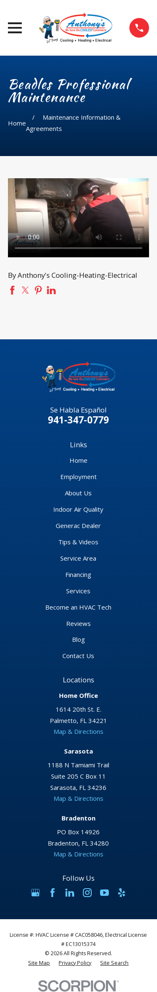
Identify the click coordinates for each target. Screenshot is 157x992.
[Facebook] (52, 892)
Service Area (78, 558)
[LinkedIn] (69, 892)
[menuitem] (39, 963)
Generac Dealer (78, 525)
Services (78, 591)
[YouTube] (104, 892)
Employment (78, 476)
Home (78, 460)
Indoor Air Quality (78, 509)
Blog (78, 639)
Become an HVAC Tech (78, 607)
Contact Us (78, 655)
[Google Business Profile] (35, 892)
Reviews (78, 623)
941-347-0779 (78, 419)
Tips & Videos (78, 542)
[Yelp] (121, 892)
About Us (78, 493)
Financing (78, 574)
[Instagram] (87, 892)
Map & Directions (78, 731)
